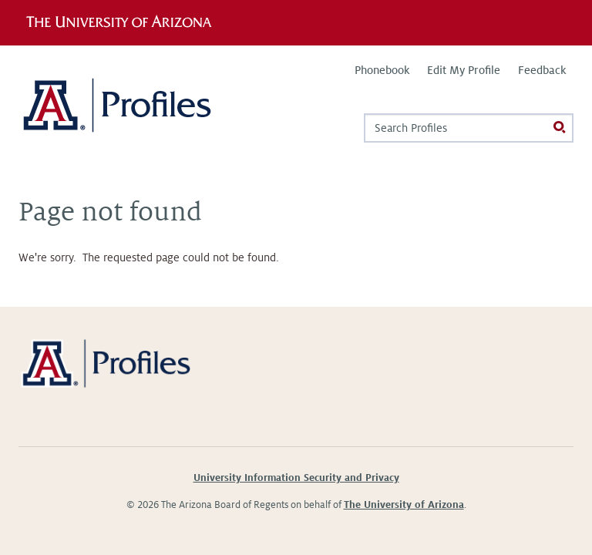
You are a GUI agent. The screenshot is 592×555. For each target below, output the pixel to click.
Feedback (542, 70)
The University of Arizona (404, 505)
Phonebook (382, 70)
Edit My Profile (463, 70)
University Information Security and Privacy (296, 478)
